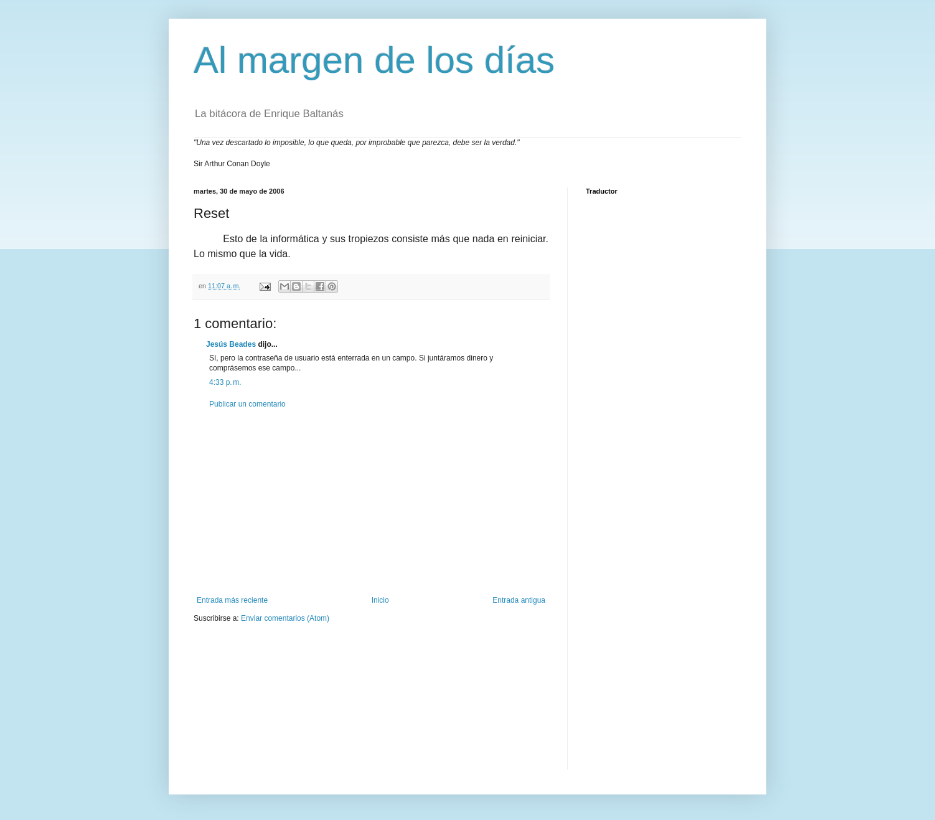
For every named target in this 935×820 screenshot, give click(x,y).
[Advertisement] (371, 502)
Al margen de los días (374, 60)
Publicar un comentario (247, 404)
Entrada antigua (518, 600)
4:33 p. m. (225, 382)
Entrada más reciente (232, 600)
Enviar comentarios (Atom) (285, 618)
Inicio (380, 600)
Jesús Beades (231, 344)
